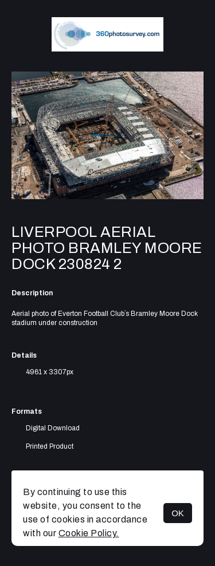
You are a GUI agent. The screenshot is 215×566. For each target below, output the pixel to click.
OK (177, 513)
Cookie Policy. (88, 533)
